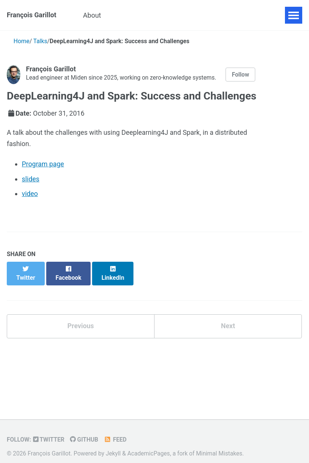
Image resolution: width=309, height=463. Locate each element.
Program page (43, 164)
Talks (174, 15)
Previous (80, 318)
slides (30, 179)
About (93, 15)
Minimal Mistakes (220, 444)
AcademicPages (148, 444)
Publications (134, 15)
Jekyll (113, 444)
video (30, 194)
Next (228, 318)
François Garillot (32, 15)
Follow (241, 74)
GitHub (84, 431)
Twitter (49, 431)
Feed (116, 431)
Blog (202, 15)
